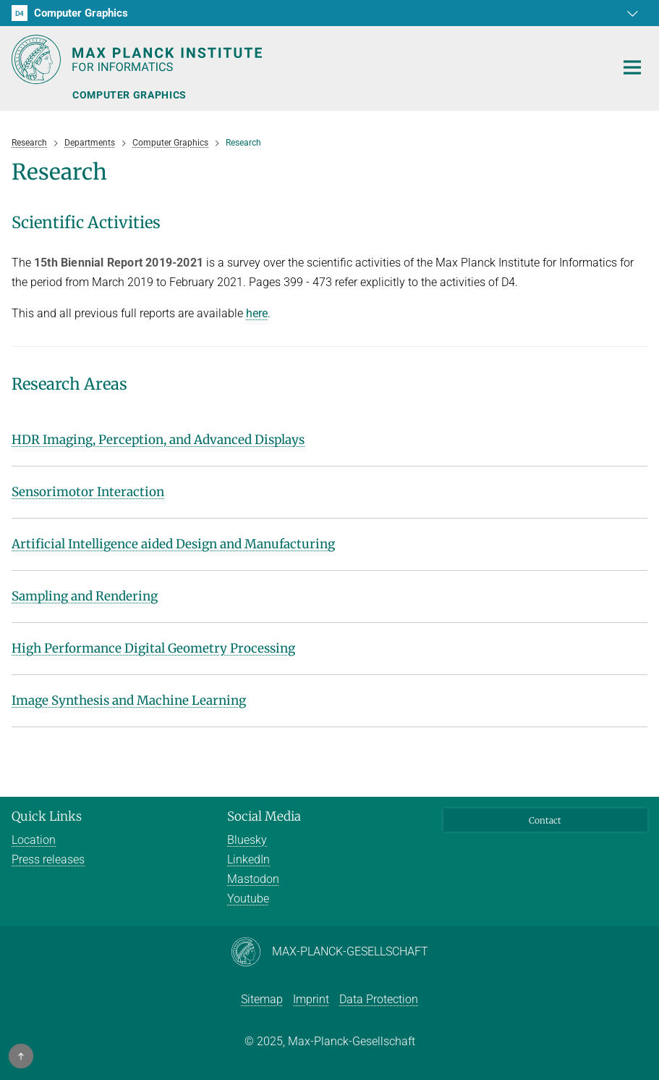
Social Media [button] (264, 816)
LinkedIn (248, 859)
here (257, 313)
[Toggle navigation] (632, 68)
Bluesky (247, 840)
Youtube (248, 898)
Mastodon (253, 879)
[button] (634, 13)
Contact (545, 820)
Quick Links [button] (47, 816)
